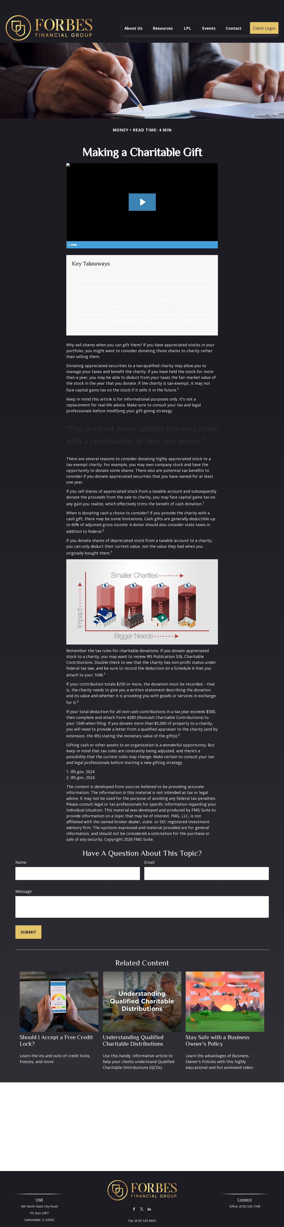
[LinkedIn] (149, 1196)
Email (149, 849)
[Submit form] (28, 919)
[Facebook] (134, 1196)
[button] (133, 15)
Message (23, 878)
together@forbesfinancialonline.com (142, 1215)
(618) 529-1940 (249, 1193)
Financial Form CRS (145, 1223)
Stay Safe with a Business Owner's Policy (218, 1027)
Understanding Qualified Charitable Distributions (133, 1027)
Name (20, 849)
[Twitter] (141, 1196)
